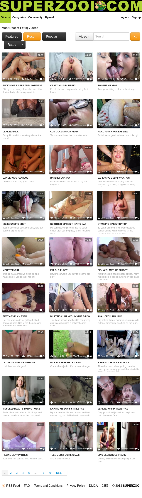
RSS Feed (11, 485)
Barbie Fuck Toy (60, 178)
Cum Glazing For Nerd (64, 131)
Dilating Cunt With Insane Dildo (70, 316)
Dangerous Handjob (15, 178)
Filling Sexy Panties (15, 455)
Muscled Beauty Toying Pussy (21, 408)
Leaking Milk (11, 131)
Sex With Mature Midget (112, 270)
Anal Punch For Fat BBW (113, 131)
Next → (60, 472)
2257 (105, 485)
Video (84, 36)
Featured (11, 36)
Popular (51, 36)
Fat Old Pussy (59, 270)
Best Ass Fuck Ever (15, 316)
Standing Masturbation (112, 224)
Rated (12, 45)
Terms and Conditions (48, 485)
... (35, 472)
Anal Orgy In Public (110, 316)
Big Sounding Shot (14, 224)
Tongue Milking (107, 85)
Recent (32, 36)
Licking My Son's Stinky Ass (67, 408)
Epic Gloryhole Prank (112, 455)
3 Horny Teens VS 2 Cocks (113, 362)
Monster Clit (11, 270)
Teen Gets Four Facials (65, 455)
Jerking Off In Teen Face (113, 408)
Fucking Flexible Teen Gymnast (22, 85)
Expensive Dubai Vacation (114, 178)
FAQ (27, 485)
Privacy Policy (76, 485)
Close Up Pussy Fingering (19, 362)
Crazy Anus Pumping (62, 85)
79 (50, 472)
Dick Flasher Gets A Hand (66, 362)
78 (42, 472)
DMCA (93, 485)
